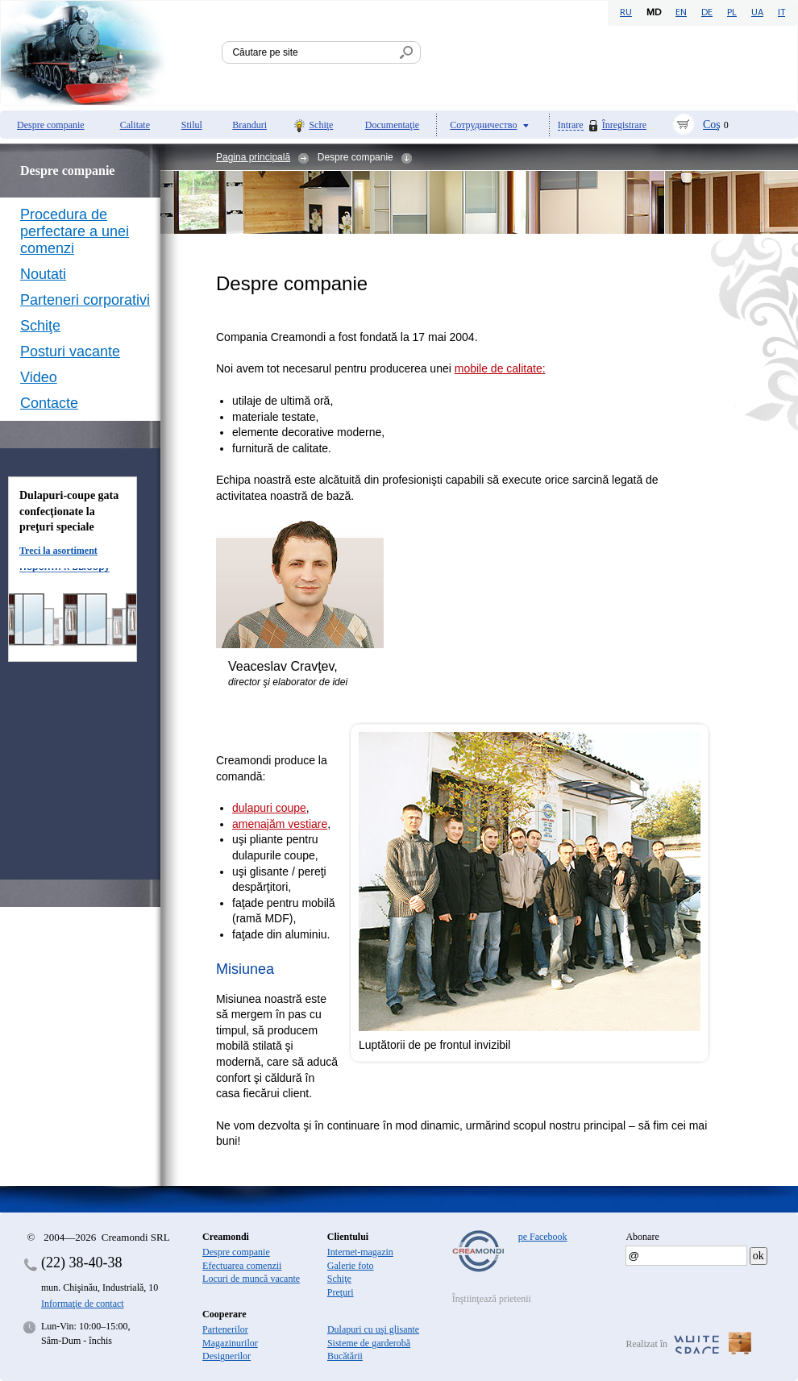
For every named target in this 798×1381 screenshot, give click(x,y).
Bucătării (345, 1356)
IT (781, 13)
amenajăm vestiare (279, 823)
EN (681, 13)
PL (732, 13)
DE (707, 13)
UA (757, 13)
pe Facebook (542, 1236)
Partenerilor (225, 1329)
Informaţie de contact (82, 1303)
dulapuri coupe (269, 807)
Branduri (249, 125)
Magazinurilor (230, 1343)
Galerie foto (350, 1265)
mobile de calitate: (500, 368)
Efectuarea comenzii (241, 1265)
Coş (712, 125)
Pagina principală (253, 157)
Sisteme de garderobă (368, 1343)
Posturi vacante (70, 351)
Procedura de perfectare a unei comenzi (74, 231)
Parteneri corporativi (85, 300)
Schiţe (321, 125)
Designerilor (226, 1356)
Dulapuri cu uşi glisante (373, 1329)
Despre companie (51, 125)
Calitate (135, 125)
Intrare (571, 125)
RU (626, 13)
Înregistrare (624, 125)
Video (38, 377)
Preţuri (340, 1292)
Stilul (191, 125)
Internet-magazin (360, 1252)
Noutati (43, 274)
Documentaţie (392, 125)
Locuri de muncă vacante (251, 1278)
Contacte (49, 403)
